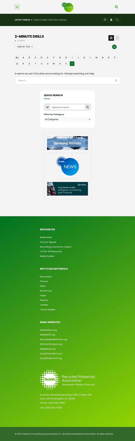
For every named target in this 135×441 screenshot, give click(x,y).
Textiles (44, 304)
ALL (17, 57)
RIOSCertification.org (51, 344)
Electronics (46, 276)
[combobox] (67, 119)
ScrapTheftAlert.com (51, 353)
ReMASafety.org (48, 330)
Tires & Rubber (47, 309)
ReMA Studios (47, 256)
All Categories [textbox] (51, 119)
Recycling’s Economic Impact (55, 246)
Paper (43, 295)
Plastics (44, 300)
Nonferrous (46, 290)
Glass (43, 286)
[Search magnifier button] (87, 107)
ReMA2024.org (47, 334)
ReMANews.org (47, 348)
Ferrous (44, 281)
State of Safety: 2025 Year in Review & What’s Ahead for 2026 (50, 20)
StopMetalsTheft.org (51, 358)
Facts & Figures (48, 242)
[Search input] (67, 107)
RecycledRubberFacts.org (53, 339)
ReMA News (46, 237)
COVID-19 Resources (51, 251)
